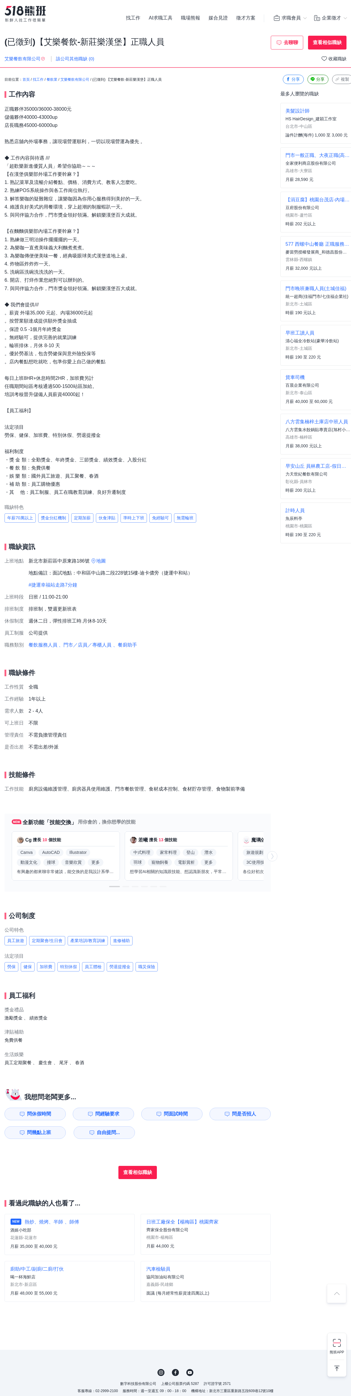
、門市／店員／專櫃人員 (85, 644)
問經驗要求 (107, 1113)
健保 (27, 966)
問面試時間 (176, 1113)
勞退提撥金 (119, 966)
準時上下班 (133, 517)
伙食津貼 (107, 517)
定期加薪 (82, 517)
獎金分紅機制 (53, 517)
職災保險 (146, 966)
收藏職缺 (337, 58)
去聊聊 (291, 42)
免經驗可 (160, 517)
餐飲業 (52, 79)
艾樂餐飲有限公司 (74, 79)
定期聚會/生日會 (47, 940)
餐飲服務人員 (43, 644)
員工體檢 (93, 966)
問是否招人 (244, 1113)
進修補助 (121, 940)
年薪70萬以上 (20, 517)
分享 (292, 79)
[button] (114, 886)
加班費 (46, 966)
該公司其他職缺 (75, 58)
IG (161, 1372)
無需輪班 (185, 517)
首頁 (26, 79)
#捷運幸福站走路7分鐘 (53, 584)
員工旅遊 (15, 940)
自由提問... (108, 1132)
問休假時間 (39, 1113)
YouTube (190, 1372)
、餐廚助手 (125, 644)
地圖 (101, 560)
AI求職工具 (160, 18)
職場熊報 (190, 18)
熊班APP (337, 1352)
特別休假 (68, 966)
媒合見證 (218, 18)
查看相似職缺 (327, 42)
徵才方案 (245, 18)
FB (175, 1372)
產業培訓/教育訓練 (87, 940)
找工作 (133, 18)
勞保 (11, 966)
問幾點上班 (39, 1132)
